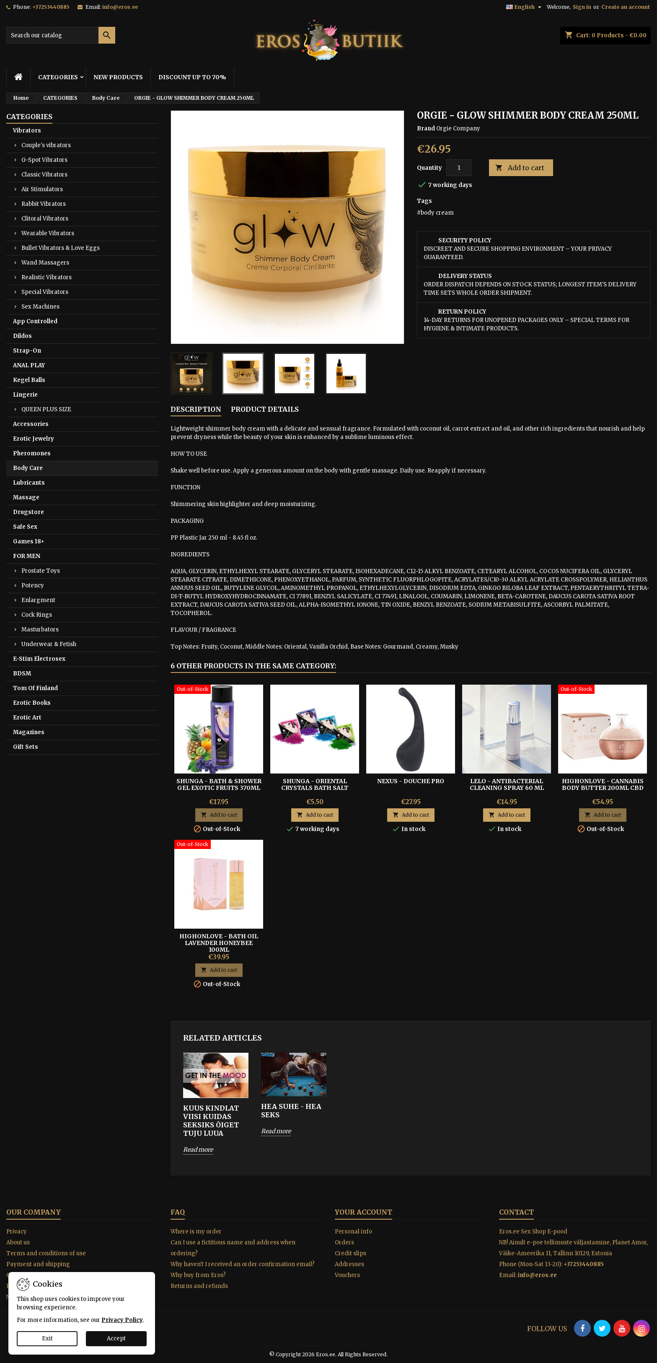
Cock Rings (36, 614)
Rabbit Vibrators (43, 204)
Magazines (28, 732)
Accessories (31, 424)
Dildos (22, 336)
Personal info (353, 1231)
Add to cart (519, 168)
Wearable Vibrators (47, 233)
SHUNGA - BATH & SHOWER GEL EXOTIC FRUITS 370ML (218, 784)
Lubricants (29, 482)
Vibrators (27, 130)
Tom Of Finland (35, 688)
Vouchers (347, 1275)
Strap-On (27, 350)
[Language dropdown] (524, 7)
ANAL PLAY (29, 365)
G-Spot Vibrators (44, 160)
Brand (426, 128)
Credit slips (350, 1253)
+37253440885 (51, 7)
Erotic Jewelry (33, 438)
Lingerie (25, 394)
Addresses (349, 1264)
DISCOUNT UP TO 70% (192, 77)
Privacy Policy (122, 1320)
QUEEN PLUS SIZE (46, 409)
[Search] (60, 35)
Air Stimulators (42, 189)
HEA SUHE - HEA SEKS (291, 1110)
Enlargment (38, 600)
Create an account (625, 7)
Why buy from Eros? (198, 1275)
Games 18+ (28, 541)
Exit (47, 1338)
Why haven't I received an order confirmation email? (243, 1264)
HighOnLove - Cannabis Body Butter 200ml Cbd (603, 784)
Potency (32, 585)
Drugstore (28, 512)
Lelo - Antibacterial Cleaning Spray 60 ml (507, 784)
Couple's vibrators (46, 145)
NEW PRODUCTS (118, 77)
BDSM (22, 673)
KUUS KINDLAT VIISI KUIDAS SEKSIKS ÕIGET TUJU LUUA (211, 1120)
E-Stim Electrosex (39, 658)
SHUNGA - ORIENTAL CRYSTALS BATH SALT (314, 784)
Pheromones (32, 453)
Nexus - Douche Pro (410, 781)
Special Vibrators (44, 292)
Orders (344, 1242)
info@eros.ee (120, 7)
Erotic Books (32, 702)
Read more (198, 1149)
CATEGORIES (58, 77)
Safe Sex (25, 526)
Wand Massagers (45, 262)
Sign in (582, 7)
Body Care (28, 468)
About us (18, 1242)
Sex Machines (40, 306)
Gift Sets (25, 746)
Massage (26, 497)
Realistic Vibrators (46, 277)
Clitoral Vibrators (44, 218)
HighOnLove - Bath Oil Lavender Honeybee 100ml (218, 942)
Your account (363, 1212)
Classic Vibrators (44, 174)
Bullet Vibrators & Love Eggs (60, 248)
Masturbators (40, 629)
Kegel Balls (29, 380)
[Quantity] (458, 167)
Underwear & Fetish (48, 644)
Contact (516, 1212)
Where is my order (196, 1231)
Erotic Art (27, 717)
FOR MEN (26, 556)
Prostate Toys (40, 570)
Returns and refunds (199, 1286)
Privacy (16, 1231)
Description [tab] (196, 409)
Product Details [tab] (265, 409)
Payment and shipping (38, 1264)
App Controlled (35, 321)
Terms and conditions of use (46, 1253)
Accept (116, 1338)
